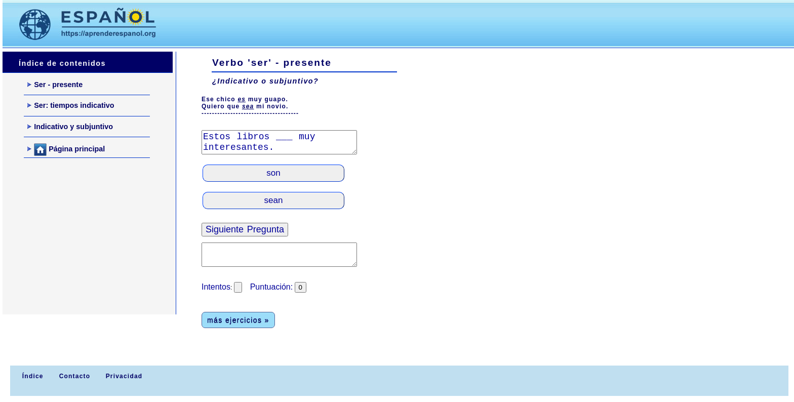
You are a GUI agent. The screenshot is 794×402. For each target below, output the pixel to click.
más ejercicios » (238, 320)
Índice (31, 376)
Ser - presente (55, 85)
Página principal (66, 149)
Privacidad (124, 376)
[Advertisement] (359, 23)
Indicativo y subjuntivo (70, 127)
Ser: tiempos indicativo (70, 105)
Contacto (75, 376)
